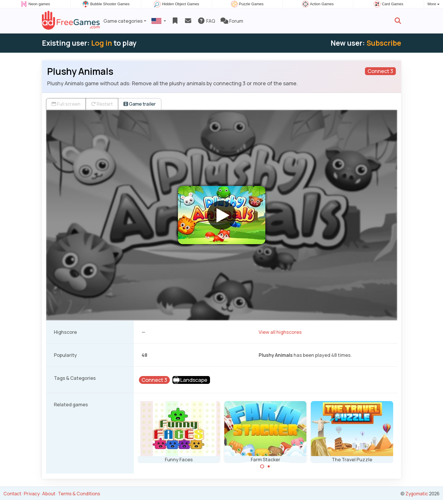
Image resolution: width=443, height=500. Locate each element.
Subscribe (383, 43)
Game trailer (139, 104)
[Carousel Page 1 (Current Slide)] (262, 466)
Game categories (123, 21)
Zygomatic (416, 493)
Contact (12, 493)
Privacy (32, 493)
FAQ (206, 21)
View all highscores (280, 332)
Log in (101, 43)
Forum (231, 21)
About (48, 493)
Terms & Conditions (79, 493)
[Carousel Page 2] (269, 466)
